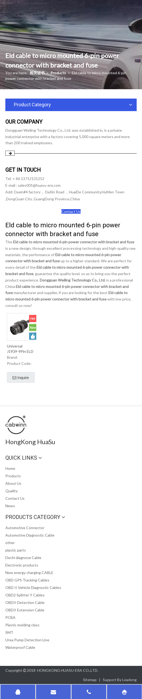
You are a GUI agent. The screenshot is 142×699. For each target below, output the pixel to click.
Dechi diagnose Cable (23, 557)
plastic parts (15, 550)
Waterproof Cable (20, 647)
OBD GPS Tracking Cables (27, 580)
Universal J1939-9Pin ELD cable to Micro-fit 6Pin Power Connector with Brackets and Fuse (20, 349)
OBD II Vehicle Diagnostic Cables (33, 587)
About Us (13, 483)
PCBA (10, 617)
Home (10, 468)
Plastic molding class (22, 625)
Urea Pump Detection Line (27, 640)
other (10, 542)
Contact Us (71, 211)
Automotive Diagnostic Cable (29, 535)
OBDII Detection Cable (25, 602)
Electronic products (21, 565)
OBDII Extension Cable (24, 610)
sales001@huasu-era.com (39, 185)
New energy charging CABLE (29, 572)
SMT (9, 632)
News (10, 505)
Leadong (129, 679)
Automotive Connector (24, 527)
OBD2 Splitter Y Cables (25, 595)
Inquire (21, 378)
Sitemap (90, 679)
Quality (11, 491)
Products (13, 476)
